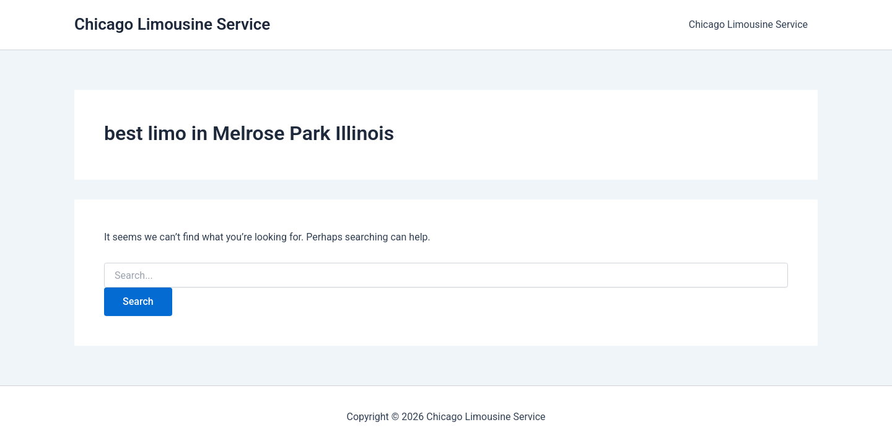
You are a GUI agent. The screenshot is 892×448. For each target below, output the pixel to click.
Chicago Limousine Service (172, 24)
